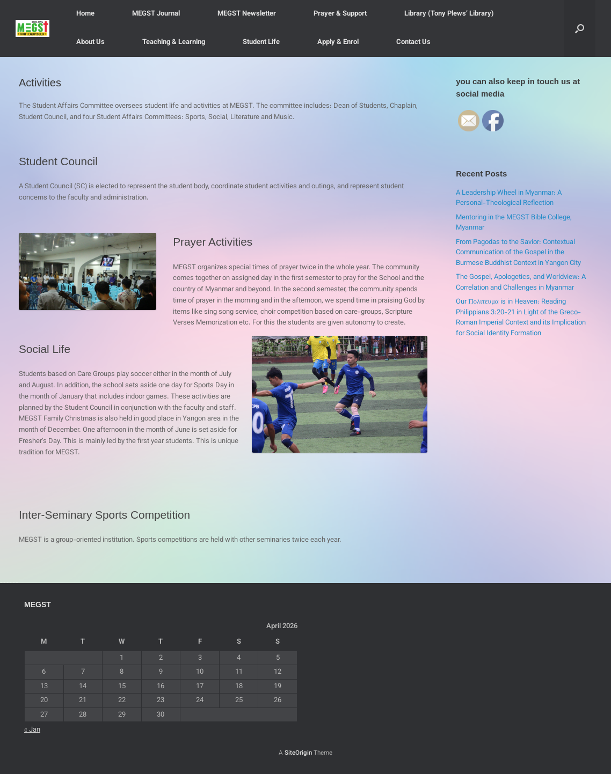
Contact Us (413, 42)
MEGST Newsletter (246, 14)
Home (85, 14)
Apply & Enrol (338, 42)
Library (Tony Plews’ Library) (449, 14)
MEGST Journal (156, 14)
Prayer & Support (340, 14)
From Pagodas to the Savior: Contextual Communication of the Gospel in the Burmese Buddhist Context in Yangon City (518, 253)
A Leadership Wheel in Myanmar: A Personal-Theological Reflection (509, 198)
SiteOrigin (298, 753)
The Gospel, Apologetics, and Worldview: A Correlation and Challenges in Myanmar (521, 282)
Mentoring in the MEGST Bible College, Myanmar (514, 223)
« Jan (32, 730)
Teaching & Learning (173, 42)
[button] (579, 28)
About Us (90, 42)
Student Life (261, 42)
